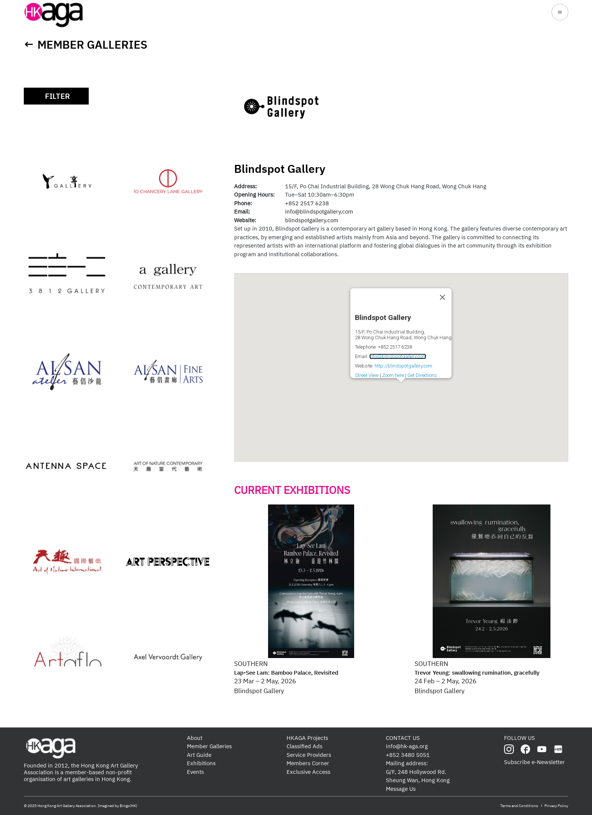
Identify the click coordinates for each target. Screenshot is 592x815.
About (194, 737)
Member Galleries (92, 44)
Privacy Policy (556, 805)
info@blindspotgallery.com (319, 211)
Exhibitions (201, 763)
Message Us (401, 788)
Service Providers (309, 754)
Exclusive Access (308, 771)
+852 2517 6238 (307, 203)
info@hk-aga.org (407, 746)
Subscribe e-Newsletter (534, 762)
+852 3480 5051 (408, 754)
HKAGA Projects (307, 737)
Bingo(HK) (128, 805)
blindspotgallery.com (311, 220)
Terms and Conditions (519, 805)
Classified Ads (304, 746)
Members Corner (308, 763)
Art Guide (199, 754)
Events (195, 771)
